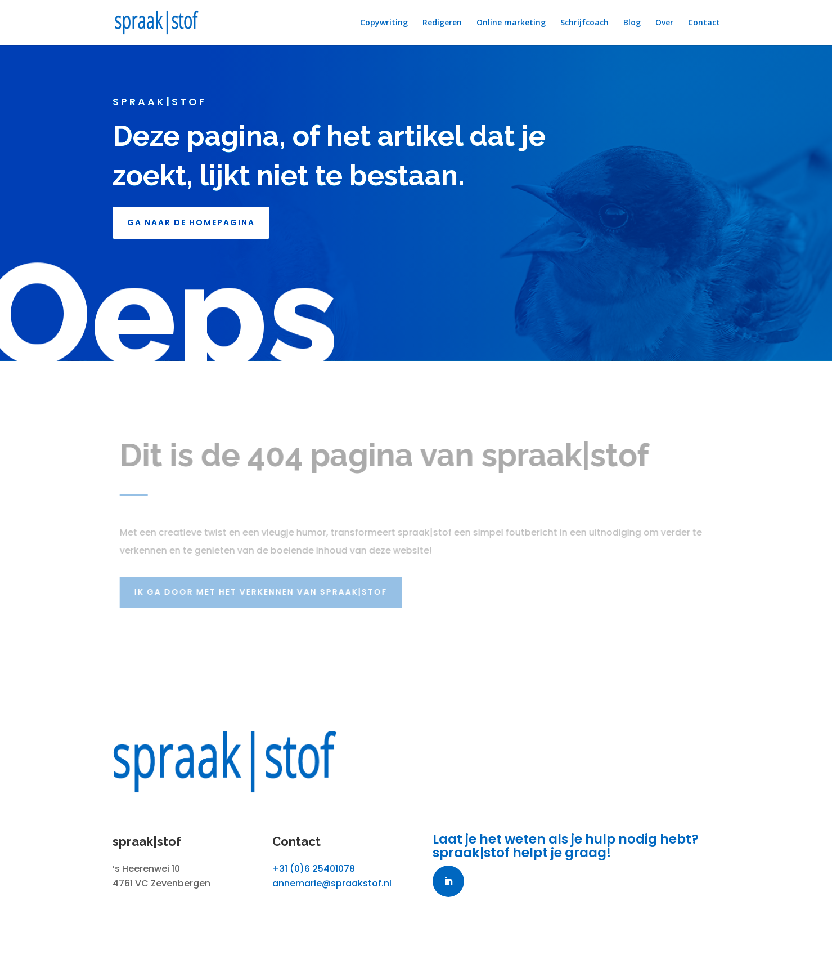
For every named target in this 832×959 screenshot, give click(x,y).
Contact (704, 23)
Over (664, 23)
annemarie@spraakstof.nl (332, 883)
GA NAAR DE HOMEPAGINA (191, 222)
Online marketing (511, 23)
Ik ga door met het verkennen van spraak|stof (263, 591)
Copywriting (384, 23)
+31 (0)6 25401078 (313, 868)
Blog (632, 23)
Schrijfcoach (584, 23)
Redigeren (442, 23)
